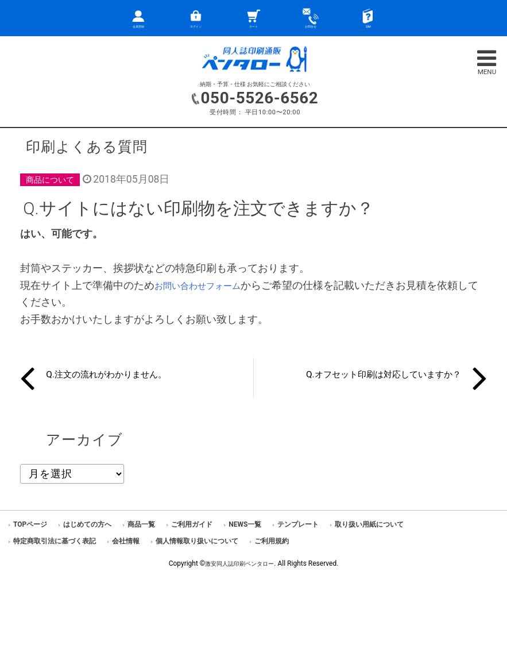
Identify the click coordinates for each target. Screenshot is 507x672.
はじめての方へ (87, 524)
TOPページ (30, 524)
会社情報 (126, 541)
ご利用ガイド (191, 524)
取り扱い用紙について (369, 524)
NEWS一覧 (245, 524)
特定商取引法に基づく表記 (54, 541)
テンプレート (298, 524)
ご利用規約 (271, 541)
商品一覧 (141, 524)
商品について (53, 179)
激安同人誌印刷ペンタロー (239, 563)
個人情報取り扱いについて (197, 541)
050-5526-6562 (259, 97)
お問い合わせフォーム (206, 285)
